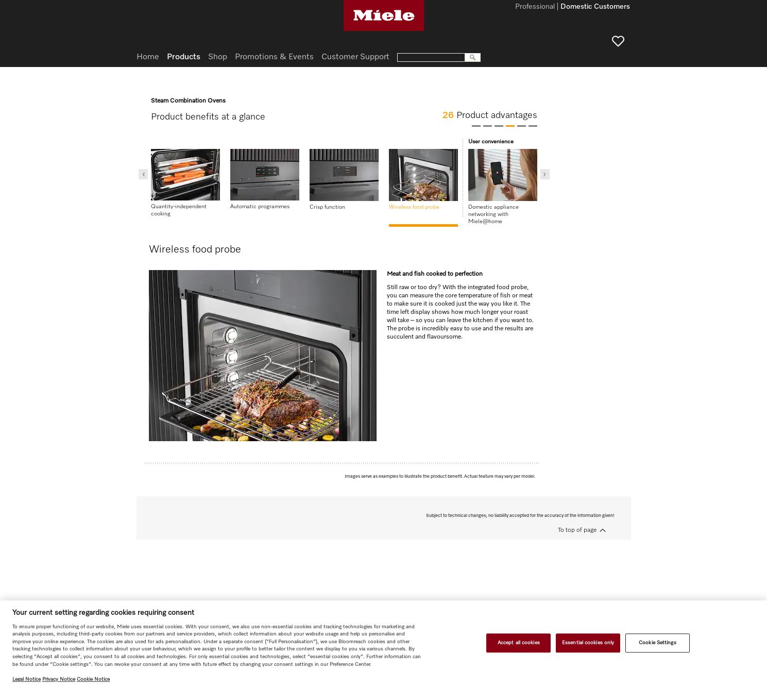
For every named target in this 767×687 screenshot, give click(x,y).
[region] (383, 643)
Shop (217, 57)
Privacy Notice (58, 679)
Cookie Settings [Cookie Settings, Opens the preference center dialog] (657, 642)
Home (148, 57)
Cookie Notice (93, 679)
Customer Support (355, 57)
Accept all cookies (519, 642)
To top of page (577, 530)
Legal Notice (26, 679)
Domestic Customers (595, 7)
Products (183, 57)
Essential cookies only (588, 642)
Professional (535, 7)
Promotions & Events (274, 57)
